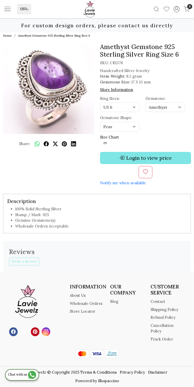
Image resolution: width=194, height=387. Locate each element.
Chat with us (22, 374)
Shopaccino (108, 380)
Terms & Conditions (98, 372)
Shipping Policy (164, 309)
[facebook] (46, 144)
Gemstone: (156, 98)
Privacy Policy (132, 372)
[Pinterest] (36, 331)
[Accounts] (177, 9)
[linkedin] (73, 144)
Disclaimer (157, 372)
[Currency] (24, 9)
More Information (116, 89)
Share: (25, 143)
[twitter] (55, 144)
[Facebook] (14, 331)
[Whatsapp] (37, 144)
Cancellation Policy (162, 328)
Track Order (162, 339)
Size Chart (109, 140)
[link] (156, 9)
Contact (158, 301)
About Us (78, 295)
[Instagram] (47, 331)
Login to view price (145, 158)
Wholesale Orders (86, 303)
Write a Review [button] (24, 261)
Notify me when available (123, 182)
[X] (25, 331)
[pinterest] (64, 144)
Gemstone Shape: (116, 117)
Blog (114, 301)
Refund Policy (163, 317)
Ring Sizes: (110, 98)
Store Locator (82, 311)
